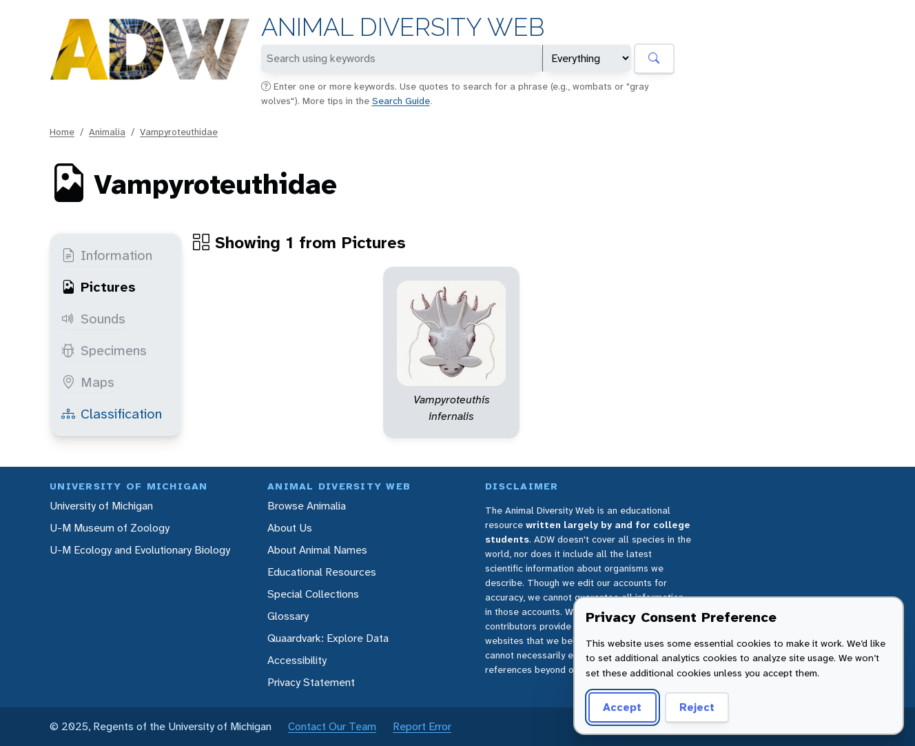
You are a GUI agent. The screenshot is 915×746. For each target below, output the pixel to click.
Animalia (107, 131)
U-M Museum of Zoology (109, 528)
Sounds (93, 318)
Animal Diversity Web (402, 27)
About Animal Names (317, 550)
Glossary (288, 616)
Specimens (104, 350)
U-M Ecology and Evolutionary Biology (140, 550)
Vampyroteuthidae (179, 131)
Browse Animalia (306, 505)
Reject (696, 707)
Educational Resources (321, 572)
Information (106, 255)
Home (62, 131)
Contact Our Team (332, 726)
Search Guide (401, 100)
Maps (87, 382)
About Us (289, 528)
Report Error (422, 726)
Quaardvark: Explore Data (328, 638)
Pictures (98, 286)
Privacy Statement (311, 682)
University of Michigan (101, 505)
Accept (622, 707)
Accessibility (297, 660)
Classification (111, 413)
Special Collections (313, 594)
